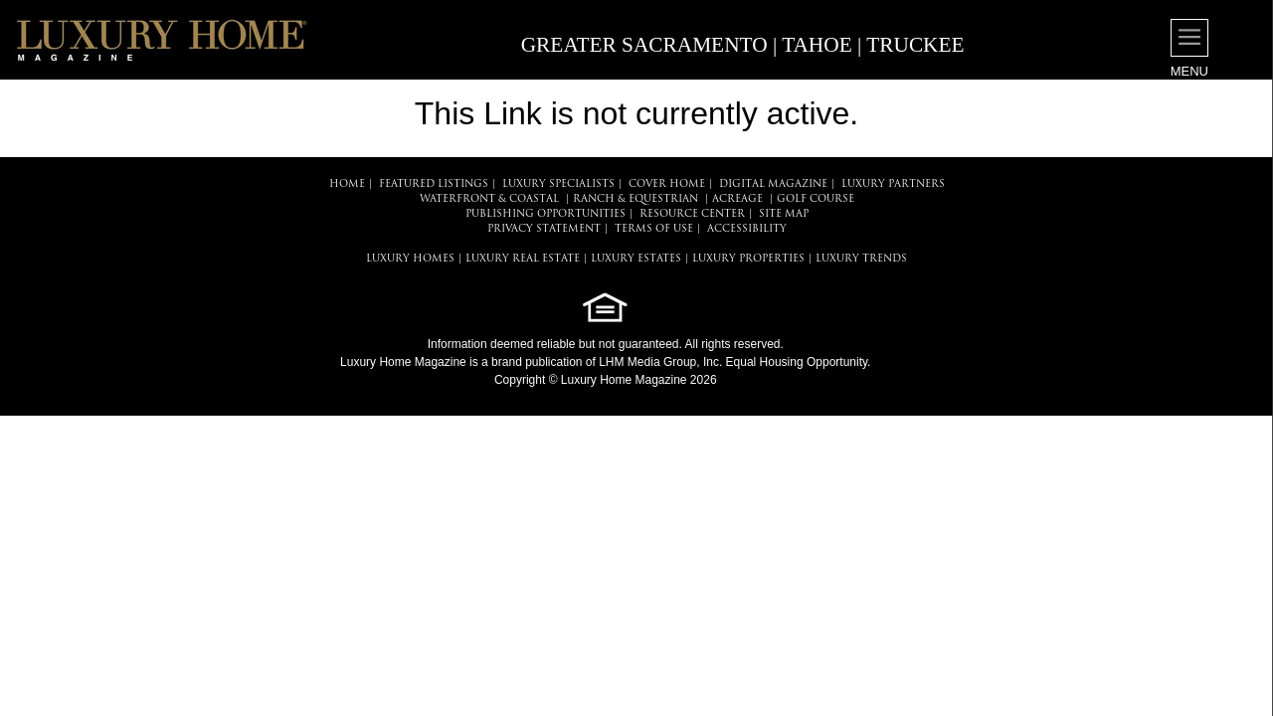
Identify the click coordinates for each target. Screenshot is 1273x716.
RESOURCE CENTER (692, 214)
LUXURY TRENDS (861, 259)
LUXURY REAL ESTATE (522, 259)
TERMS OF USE (654, 229)
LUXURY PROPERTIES (748, 259)
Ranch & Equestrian (635, 199)
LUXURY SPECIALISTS (558, 184)
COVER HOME (667, 184)
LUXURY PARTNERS (893, 184)
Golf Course (815, 199)
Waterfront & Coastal (489, 199)
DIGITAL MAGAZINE (773, 184)
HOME (347, 184)
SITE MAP (784, 214)
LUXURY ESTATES (636, 259)
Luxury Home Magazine (403, 362)
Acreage (737, 199)
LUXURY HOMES (410, 259)
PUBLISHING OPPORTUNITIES (545, 214)
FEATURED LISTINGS (433, 184)
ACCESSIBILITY (747, 229)
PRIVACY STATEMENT (544, 229)
